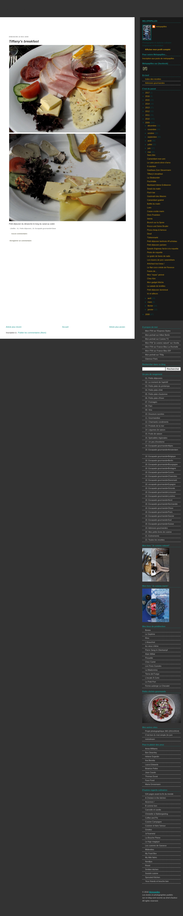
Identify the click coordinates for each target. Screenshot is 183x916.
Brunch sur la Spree (155, 222)
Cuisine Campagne (153, 822)
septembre (152, 137)
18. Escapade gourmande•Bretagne (160, 468)
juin (149, 148)
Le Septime (150, 634)
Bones (148, 630)
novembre (152, 129)
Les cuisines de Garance (155, 845)
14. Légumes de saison (155, 430)
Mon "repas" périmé (155, 275)
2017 (147, 93)
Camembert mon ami (156, 159)
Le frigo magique (152, 842)
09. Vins (148, 410)
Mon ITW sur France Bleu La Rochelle (161, 347)
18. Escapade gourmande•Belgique (160, 456)
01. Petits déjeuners (24, 228)
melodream (150, 739)
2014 (147, 104)
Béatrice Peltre (151, 768)
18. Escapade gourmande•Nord (158, 500)
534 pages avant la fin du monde (159, 794)
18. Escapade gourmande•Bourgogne (161, 464)
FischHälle (151, 181)
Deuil (149, 234)
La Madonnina (151, 670)
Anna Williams (151, 749)
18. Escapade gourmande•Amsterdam (161, 450)
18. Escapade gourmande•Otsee (44, 228)
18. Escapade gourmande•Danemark (161, 480)
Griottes (148, 830)
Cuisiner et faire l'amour (155, 826)
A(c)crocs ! (149, 802)
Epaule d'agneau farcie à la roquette (162, 249)
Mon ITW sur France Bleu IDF (158, 351)
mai (149, 152)
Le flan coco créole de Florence (160, 267)
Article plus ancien (117, 327)
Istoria (149, 219)
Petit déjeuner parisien (156, 245)
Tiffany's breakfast (24, 41)
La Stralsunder (153, 178)
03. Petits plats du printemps (157, 386)
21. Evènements (152, 536)
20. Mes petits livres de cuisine (158, 532)
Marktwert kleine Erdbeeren (159, 185)
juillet (150, 144)
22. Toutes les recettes (155, 540)
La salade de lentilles (156, 286)
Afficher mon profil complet (157, 49)
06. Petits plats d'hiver (154, 398)
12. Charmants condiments (156, 422)
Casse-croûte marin (155, 211)
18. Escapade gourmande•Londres (160, 496)
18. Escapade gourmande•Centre (159, 472)
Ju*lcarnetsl (150, 833)
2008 (147, 314)
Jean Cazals (150, 772)
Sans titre (151, 155)
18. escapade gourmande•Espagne (160, 484)
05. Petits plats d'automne (156, 394)
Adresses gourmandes (155, 83)
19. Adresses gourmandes (156, 528)
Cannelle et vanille (153, 810)
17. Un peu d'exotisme (154, 442)
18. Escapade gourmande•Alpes (159, 446)
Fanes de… (152, 271)
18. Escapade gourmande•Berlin (159, 460)
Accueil (65, 327)
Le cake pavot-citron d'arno (158, 162)
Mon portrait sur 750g (154, 355)
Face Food (149, 780)
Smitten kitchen (151, 869)
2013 (147, 107)
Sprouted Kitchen (152, 877)
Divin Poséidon (153, 215)
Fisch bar (151, 192)
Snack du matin (154, 189)
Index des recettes (153, 79)
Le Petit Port (150, 682)
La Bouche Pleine (152, 838)
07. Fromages (151, 402)
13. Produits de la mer (154, 426)
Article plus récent (13, 327)
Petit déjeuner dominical (157, 290)
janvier (151, 309)
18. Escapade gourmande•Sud (158, 520)
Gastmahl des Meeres (156, 196)
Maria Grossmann (153, 784)
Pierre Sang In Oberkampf (156, 650)
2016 (147, 96)
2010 (147, 119)
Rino (147, 638)
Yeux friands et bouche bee (157, 881)
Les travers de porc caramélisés (161, 260)
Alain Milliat (150, 654)
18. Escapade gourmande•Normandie (161, 504)
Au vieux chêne (151, 646)
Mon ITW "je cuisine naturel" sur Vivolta (162, 343)
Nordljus (148, 861)
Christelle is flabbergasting (156, 814)
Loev (149, 207)
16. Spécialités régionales (156, 438)
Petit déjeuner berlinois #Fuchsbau (162, 241)
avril (150, 298)
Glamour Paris (151, 359)
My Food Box (151, 853)
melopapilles (14, 9)
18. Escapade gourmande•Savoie (159, 516)
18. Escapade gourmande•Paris (158, 512)
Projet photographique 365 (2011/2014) (162, 731)
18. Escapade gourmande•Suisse (159, 524)
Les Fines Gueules (153, 666)
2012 (147, 111)
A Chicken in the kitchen (155, 798)
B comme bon (151, 806)
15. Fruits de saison (153, 434)
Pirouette (149, 658)
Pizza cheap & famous (156, 230)
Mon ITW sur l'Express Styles (157, 331)
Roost (147, 865)
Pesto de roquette (154, 252)
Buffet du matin (153, 204)
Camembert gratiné (155, 200)
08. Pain (148, 406)
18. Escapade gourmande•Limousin (160, 492)
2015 (147, 100)
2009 (147, 123)
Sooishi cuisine (151, 873)
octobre (151, 133)
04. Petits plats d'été (154, 390)
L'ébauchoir (150, 642)
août (150, 141)
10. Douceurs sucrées (154, 414)
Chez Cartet (150, 662)
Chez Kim (151, 278)
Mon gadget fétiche (155, 282)
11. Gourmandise (152, 418)
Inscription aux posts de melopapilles (158, 58)
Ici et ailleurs (152, 293)
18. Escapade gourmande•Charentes (161, 476)
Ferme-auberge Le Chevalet (157, 686)
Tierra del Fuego (152, 674)
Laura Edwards (151, 764)
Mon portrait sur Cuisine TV (157, 339)
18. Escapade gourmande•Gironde (160, 488)
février (151, 306)
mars (150, 302)
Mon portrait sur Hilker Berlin (157, 335)
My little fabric (151, 857)
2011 (147, 115)
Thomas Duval (151, 776)
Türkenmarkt (152, 237)
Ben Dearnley (151, 752)
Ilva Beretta (150, 760)
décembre (152, 126)
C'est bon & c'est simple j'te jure (158, 735)
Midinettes (149, 849)
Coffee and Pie (151, 818)
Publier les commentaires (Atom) (32, 333)
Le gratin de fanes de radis (158, 256)
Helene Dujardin (152, 756)
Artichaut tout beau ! (156, 264)
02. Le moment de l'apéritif (156, 382)
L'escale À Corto (152, 678)
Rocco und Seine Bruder (157, 226)
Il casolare (151, 166)
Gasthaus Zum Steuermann (159, 170)
